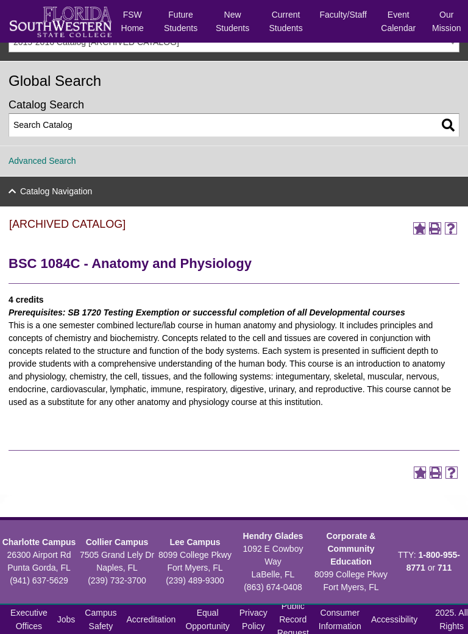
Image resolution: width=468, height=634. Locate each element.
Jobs (66, 619)
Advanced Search (42, 161)
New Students (232, 21)
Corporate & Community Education (351, 548)
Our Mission (446, 21)
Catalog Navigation (56, 191)
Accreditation (151, 619)
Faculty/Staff (343, 14)
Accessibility (394, 619)
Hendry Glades (273, 536)
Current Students (285, 21)
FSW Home (132, 21)
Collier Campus (117, 542)
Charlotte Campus (39, 542)
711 (445, 567)
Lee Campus (194, 542)
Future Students (180, 21)
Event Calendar (398, 21)
